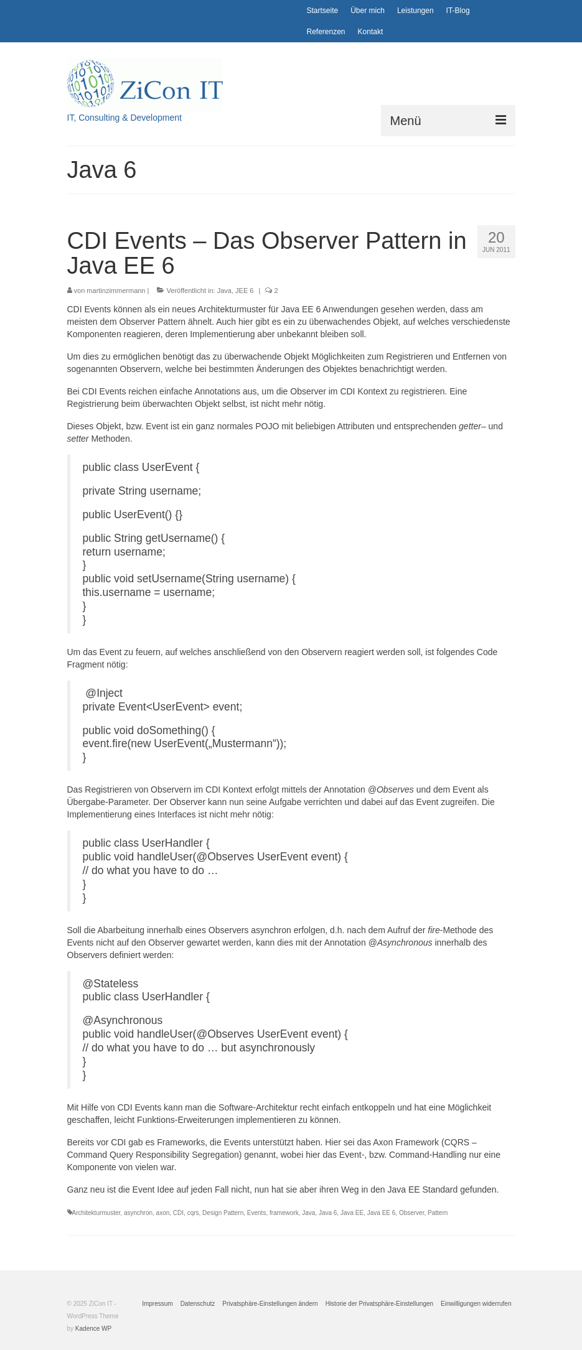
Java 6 (328, 1212)
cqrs (193, 1212)
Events (256, 1212)
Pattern (438, 1212)
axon (163, 1212)
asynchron (138, 1212)
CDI (178, 1212)
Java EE (352, 1212)
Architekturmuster (96, 1212)
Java (224, 290)
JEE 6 (244, 290)
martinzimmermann (116, 290)
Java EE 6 (381, 1212)
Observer (412, 1212)
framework (284, 1212)
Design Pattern (222, 1212)
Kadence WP (93, 1328)
